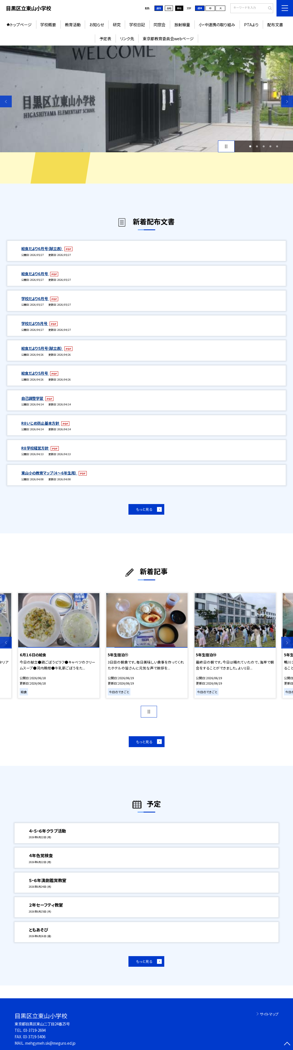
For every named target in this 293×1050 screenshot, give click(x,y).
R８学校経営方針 (35, 448)
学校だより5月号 (34, 323)
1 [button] (250, 146)
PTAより (251, 24)
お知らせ (96, 24)
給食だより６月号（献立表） (42, 248)
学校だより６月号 (35, 298)
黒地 (179, 8)
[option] (146, 99)
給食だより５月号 (35, 373)
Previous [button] (6, 101)
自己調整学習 (32, 398)
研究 (117, 24)
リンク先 (127, 38)
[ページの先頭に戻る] (287, 1044)
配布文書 (275, 24)
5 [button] (277, 146)
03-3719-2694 (34, 1030)
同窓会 (159, 24)
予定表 (105, 38)
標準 (200, 8)
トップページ (21, 24)
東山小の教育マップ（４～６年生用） (49, 473)
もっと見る (144, 509)
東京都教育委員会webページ (168, 38)
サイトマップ (269, 1014)
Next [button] (287, 101)
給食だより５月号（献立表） (42, 348)
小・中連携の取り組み (217, 24)
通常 (158, 8)
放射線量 (182, 24)
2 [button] (257, 146)
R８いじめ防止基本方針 (40, 423)
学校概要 (48, 24)
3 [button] (263, 146)
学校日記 (137, 24)
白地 (169, 8)
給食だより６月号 (35, 273)
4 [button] (270, 146)
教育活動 (73, 24)
